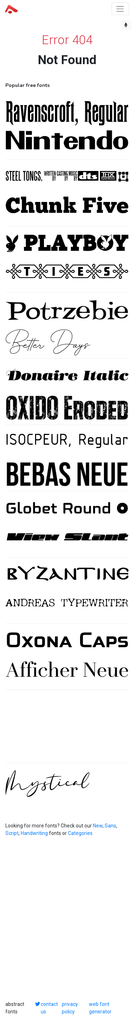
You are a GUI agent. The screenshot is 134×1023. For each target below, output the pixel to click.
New (98, 826)
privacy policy (70, 1007)
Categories (80, 833)
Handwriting (34, 833)
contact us (49, 1007)
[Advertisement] (67, 730)
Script (12, 833)
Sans (110, 826)
